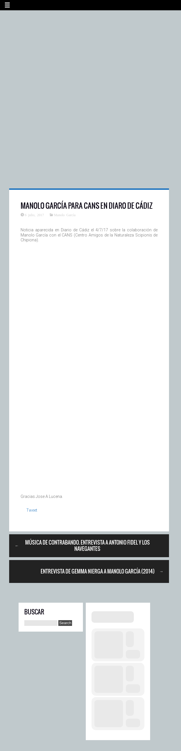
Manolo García (64, 214)
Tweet (31, 510)
